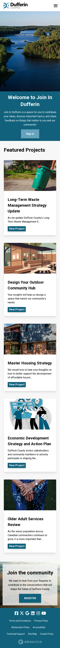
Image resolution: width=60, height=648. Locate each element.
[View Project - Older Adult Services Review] (30, 516)
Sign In (30, 133)
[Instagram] (38, 613)
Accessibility (39, 627)
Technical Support (16, 634)
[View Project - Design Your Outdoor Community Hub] (30, 279)
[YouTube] (44, 613)
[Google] (27, 613)
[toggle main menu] (55, 5)
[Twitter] (22, 613)
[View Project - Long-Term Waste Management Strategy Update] (30, 197)
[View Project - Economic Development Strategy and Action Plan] (30, 435)
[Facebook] (16, 613)
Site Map (32, 634)
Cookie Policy (46, 634)
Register (30, 598)
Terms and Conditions (20, 620)
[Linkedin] (33, 613)
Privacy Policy (41, 620)
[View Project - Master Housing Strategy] (30, 357)
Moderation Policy (21, 627)
